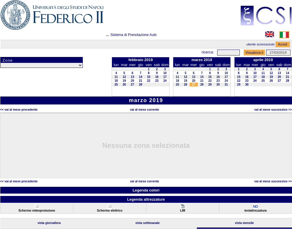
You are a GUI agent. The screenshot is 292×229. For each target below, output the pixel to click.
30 (218, 84)
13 (132, 76)
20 (132, 80)
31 (226, 84)
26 (124, 84)
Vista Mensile (244, 223)
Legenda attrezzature (146, 199)
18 (116, 80)
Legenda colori (146, 190)
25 (116, 84)
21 (140, 80)
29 (210, 84)
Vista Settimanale (147, 223)
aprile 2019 (263, 60)
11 (116, 76)
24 (164, 80)
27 (132, 84)
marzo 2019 (202, 60)
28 (140, 84)
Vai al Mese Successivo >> (273, 109)
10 (164, 73)
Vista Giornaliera (49, 223)
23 (157, 80)
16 (157, 76)
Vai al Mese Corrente (144, 109)
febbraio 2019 (140, 60)
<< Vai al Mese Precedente (19, 109)
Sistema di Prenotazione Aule (133, 35)
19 (124, 80)
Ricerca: (208, 52)
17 (164, 76)
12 (124, 76)
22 (148, 80)
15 (148, 76)
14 (140, 76)
